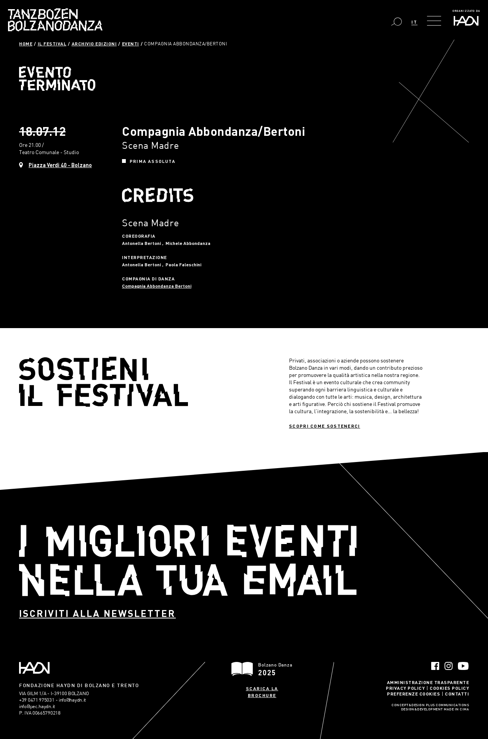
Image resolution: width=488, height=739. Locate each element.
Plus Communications (447, 705)
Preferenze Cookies (413, 693)
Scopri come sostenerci (324, 425)
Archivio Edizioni (94, 43)
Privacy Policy (405, 688)
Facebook (435, 666)
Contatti (457, 693)
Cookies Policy (449, 688)
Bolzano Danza (55, 19)
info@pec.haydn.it (37, 706)
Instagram (449, 666)
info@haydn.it (72, 700)
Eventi (130, 43)
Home (25, 43)
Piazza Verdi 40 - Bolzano (60, 165)
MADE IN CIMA (456, 709)
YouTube (463, 666)
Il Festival (52, 43)
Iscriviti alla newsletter (97, 613)
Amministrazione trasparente (428, 682)
